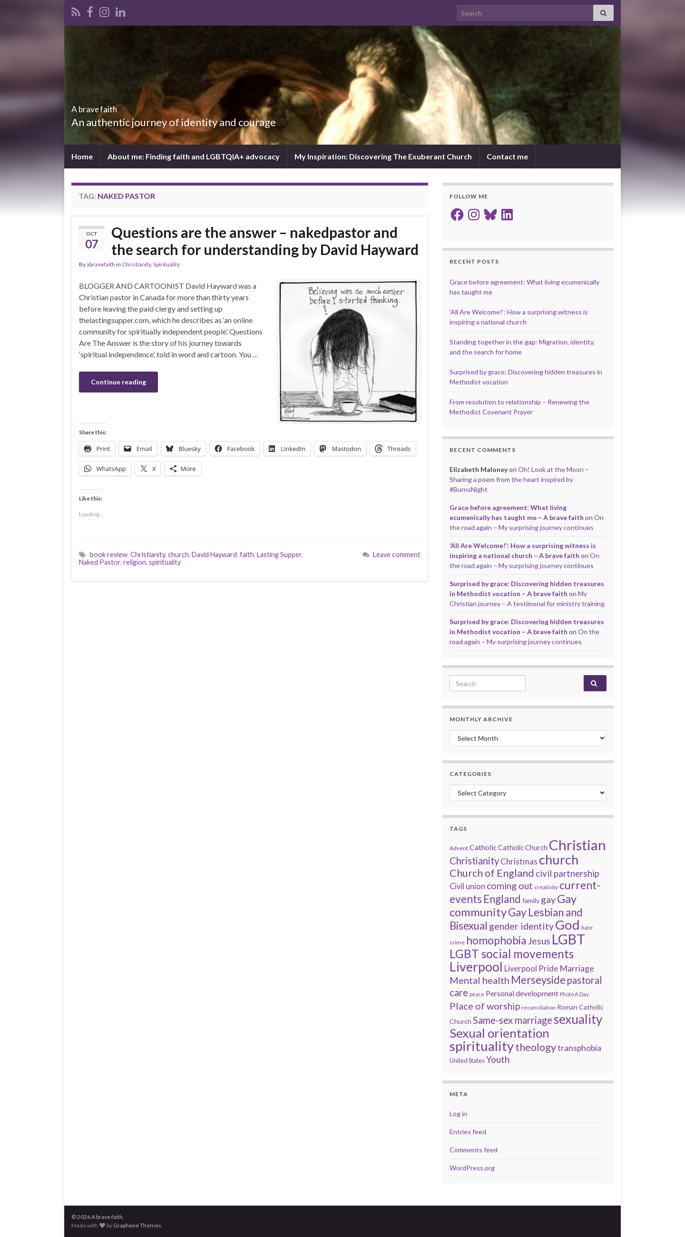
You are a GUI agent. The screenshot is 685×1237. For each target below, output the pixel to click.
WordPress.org (472, 1168)
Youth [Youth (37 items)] (497, 1059)
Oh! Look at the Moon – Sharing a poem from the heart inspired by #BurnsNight (519, 479)
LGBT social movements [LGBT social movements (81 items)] (512, 954)
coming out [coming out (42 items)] (510, 885)
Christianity (136, 264)
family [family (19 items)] (530, 900)
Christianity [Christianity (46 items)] (474, 860)
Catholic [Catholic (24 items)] (483, 847)
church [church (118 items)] (558, 859)
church (178, 554)
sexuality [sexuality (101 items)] (578, 1019)
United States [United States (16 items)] (467, 1060)
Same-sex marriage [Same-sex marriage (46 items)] (512, 1020)
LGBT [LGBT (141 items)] (568, 939)
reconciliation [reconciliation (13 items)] (538, 1007)
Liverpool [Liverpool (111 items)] (476, 966)
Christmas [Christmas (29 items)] (519, 861)
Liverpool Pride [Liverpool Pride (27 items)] (531, 968)
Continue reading (118, 382)
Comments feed (474, 1150)
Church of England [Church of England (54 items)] (492, 873)
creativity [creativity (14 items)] (546, 887)
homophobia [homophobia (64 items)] (496, 940)
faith (247, 554)
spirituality (165, 562)
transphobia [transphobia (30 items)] (579, 1048)
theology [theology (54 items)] (535, 1047)
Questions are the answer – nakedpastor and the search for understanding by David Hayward (265, 241)
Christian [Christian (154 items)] (577, 844)
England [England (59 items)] (502, 899)
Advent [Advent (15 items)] (459, 848)
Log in (458, 1113)
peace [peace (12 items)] (477, 994)
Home (82, 156)
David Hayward (214, 554)
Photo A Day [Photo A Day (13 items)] (574, 994)
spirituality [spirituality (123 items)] (482, 1046)
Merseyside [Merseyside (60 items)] (538, 979)
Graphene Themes (137, 1225)
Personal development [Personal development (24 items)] (522, 993)
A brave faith (110, 106)
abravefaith (101, 264)
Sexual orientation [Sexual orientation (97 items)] (499, 1033)
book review (108, 554)
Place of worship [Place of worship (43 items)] (485, 1005)
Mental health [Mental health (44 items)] (479, 980)
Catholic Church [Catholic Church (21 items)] (523, 848)
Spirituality (166, 264)
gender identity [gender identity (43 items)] (521, 926)
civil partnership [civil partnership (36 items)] (567, 873)
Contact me (507, 156)
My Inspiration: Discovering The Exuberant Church (383, 156)
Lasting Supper (279, 554)
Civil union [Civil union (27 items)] (467, 886)
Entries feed (468, 1132)
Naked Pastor (99, 562)
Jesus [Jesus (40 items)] (539, 940)
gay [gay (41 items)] (548, 899)
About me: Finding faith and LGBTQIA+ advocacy (194, 156)
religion (134, 562)
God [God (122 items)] (567, 925)
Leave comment (397, 554)
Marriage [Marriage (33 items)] (576, 968)
